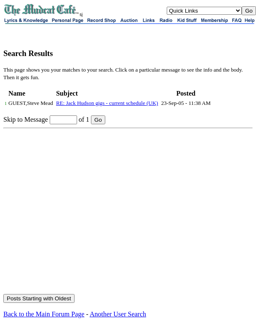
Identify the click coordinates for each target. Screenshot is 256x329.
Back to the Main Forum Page (43, 314)
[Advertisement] (79, 212)
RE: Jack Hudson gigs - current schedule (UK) (107, 103)
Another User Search (118, 314)
